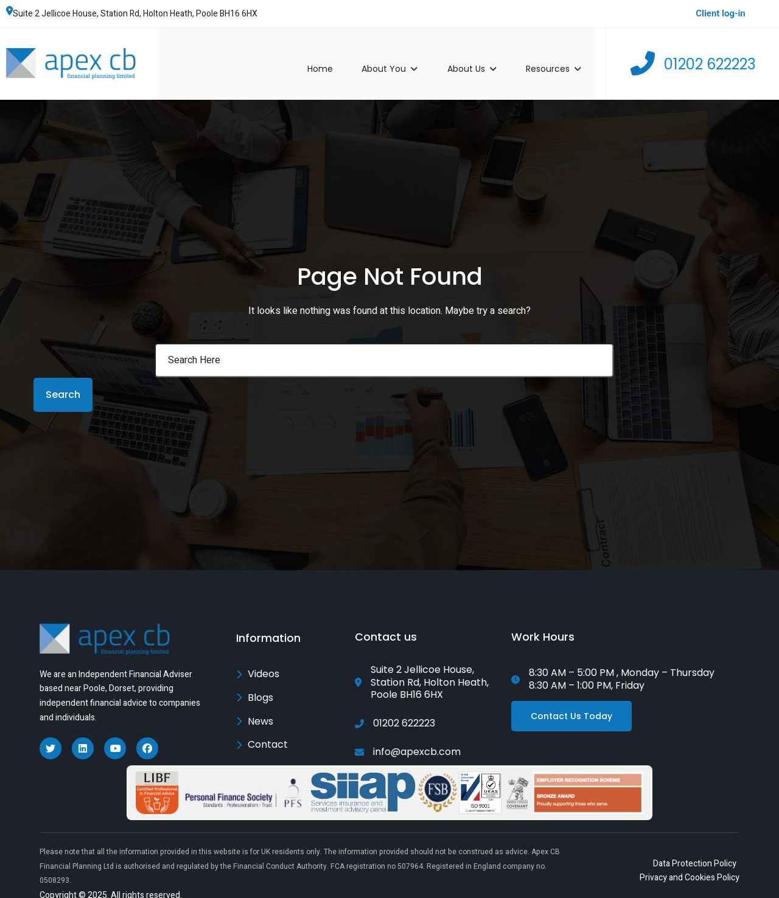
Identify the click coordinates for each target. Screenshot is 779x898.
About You (403, 56)
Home (332, 56)
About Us (485, 56)
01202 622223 (710, 57)
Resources (566, 56)
